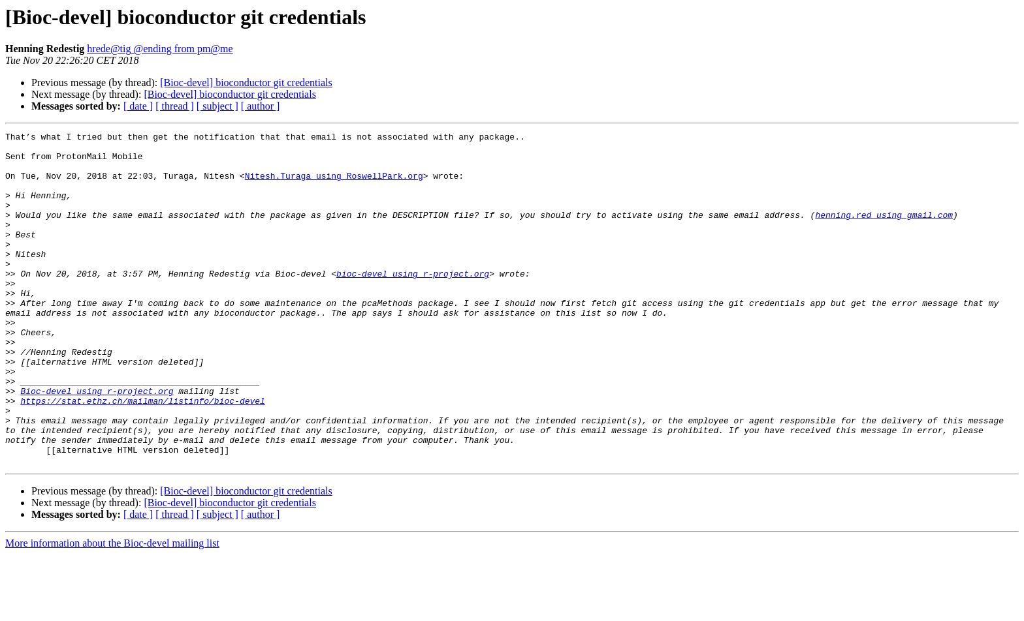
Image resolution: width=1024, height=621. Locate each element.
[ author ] (260, 106)
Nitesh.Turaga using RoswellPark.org (334, 185)
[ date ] (138, 106)
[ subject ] (217, 106)
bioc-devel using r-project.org (412, 303)
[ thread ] (174, 106)
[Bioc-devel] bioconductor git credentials (246, 82)
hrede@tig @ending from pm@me (159, 48)
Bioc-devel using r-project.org (96, 443)
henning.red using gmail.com (884, 232)
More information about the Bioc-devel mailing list (112, 609)
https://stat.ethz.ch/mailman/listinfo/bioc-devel (142, 455)
